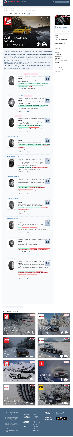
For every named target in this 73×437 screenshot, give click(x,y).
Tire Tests (13, 5)
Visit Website (59, 41)
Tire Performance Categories (26, 422)
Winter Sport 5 (12, 136)
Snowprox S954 (12, 259)
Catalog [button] (23, 2)
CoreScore (8, 420)
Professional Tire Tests (14, 10)
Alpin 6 (10, 116)
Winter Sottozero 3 (13, 218)
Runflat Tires (35, 427)
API (38, 5)
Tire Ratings (21, 5)
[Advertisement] (28, 292)
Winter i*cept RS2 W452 (15, 237)
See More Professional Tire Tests (13, 307)
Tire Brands (26, 415)
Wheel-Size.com (47, 413)
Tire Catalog (7, 5)
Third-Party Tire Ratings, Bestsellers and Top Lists (36, 423)
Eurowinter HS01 (13, 176)
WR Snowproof (12, 198)
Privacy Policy (36, 431)
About (34, 429)
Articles (27, 5)
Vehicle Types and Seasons (26, 417)
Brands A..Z (11, 8)
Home (5, 8)
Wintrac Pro (13, 156)
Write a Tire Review (45, 5)
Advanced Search (25, 426)
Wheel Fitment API (48, 417)
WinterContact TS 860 (15, 96)
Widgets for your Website (48, 421)
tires (7, 416)
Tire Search (33, 5)
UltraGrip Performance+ (15, 74)
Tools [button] (30, 2)
